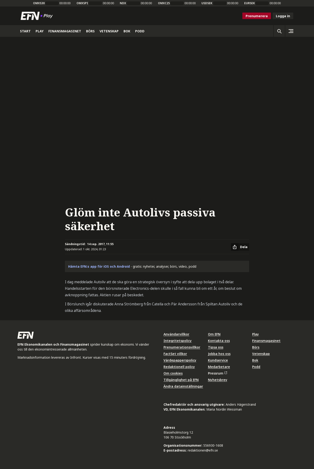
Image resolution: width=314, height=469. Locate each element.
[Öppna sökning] (279, 31)
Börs (255, 347)
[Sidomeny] (291, 31)
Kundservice (218, 360)
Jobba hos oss (219, 353)
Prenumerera (257, 16)
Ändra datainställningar (183, 386)
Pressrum (217, 373)
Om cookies (173, 373)
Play (255, 334)
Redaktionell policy (179, 366)
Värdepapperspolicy (180, 360)
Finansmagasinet (266, 340)
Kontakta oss (219, 340)
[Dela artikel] (240, 247)
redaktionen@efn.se (203, 450)
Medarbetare (219, 366)
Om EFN (214, 334)
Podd (256, 366)
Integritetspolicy (178, 340)
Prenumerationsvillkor (182, 347)
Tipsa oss (215, 347)
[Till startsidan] (38, 16)
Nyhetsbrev (217, 380)
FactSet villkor (175, 353)
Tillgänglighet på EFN (181, 380)
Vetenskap (261, 353)
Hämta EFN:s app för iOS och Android (99, 266)
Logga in (283, 16)
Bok (255, 360)
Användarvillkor (176, 334)
